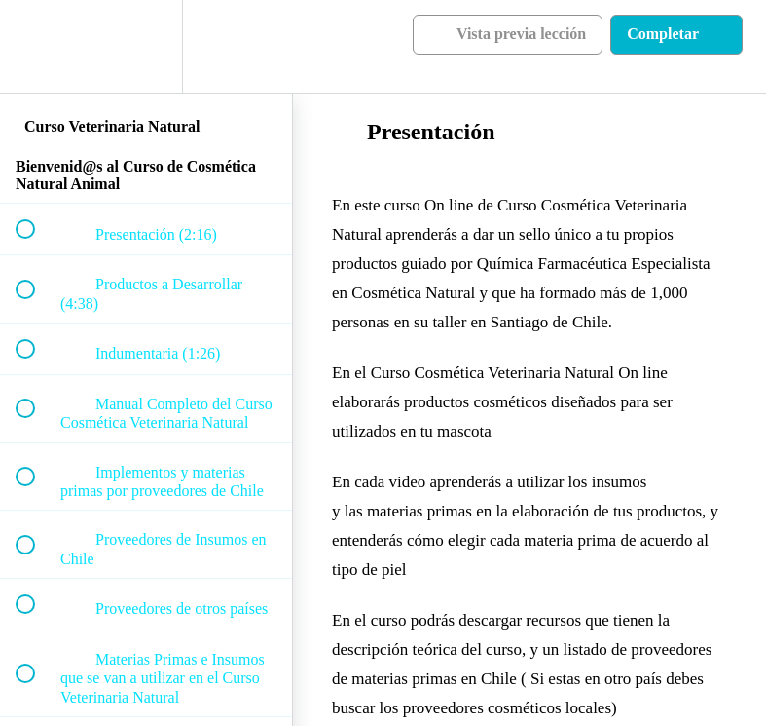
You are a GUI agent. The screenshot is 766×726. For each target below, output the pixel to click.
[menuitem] (146, 46)
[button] (36, 46)
